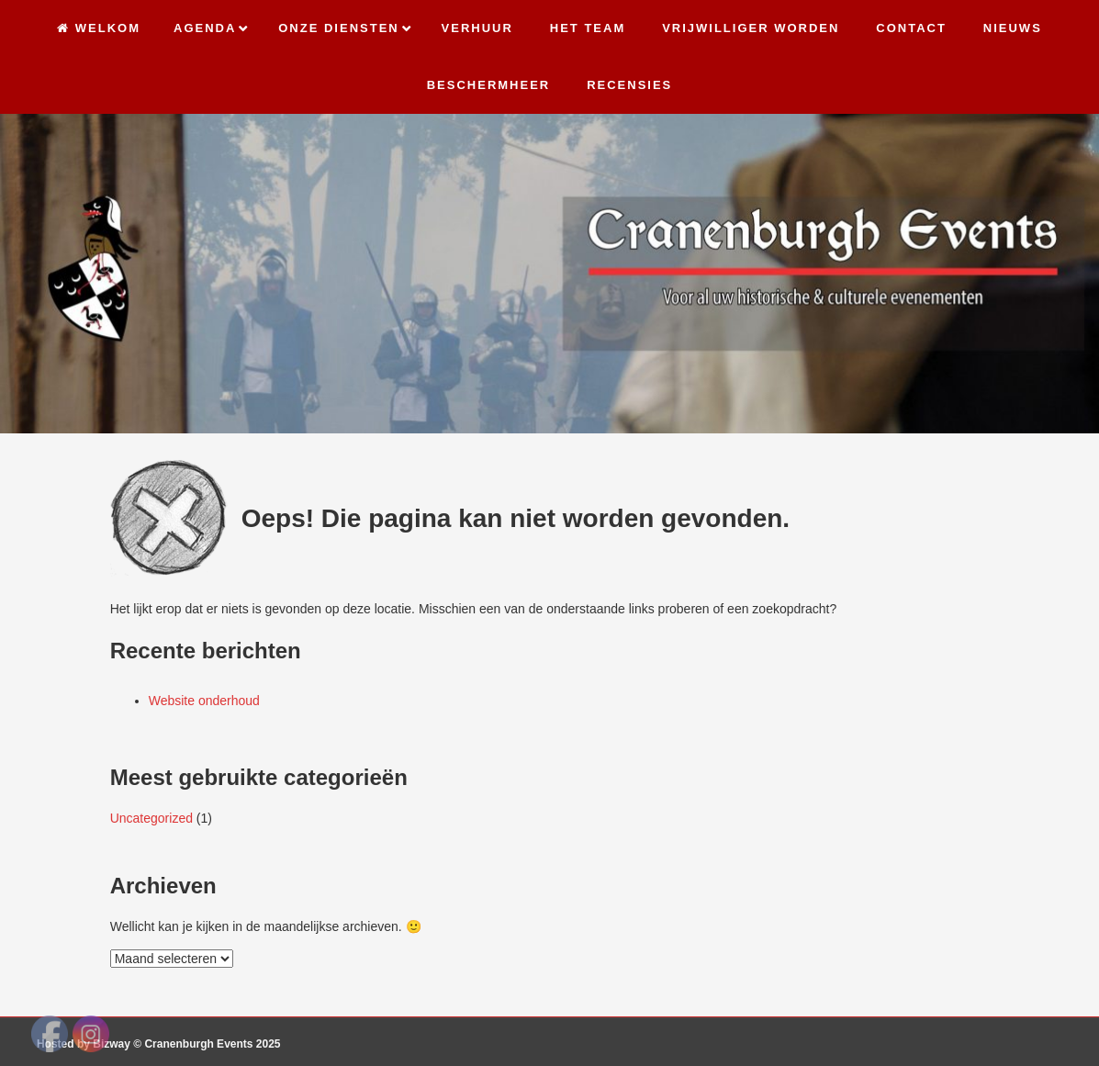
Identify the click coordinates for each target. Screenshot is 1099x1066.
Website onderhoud (204, 700)
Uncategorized (151, 818)
